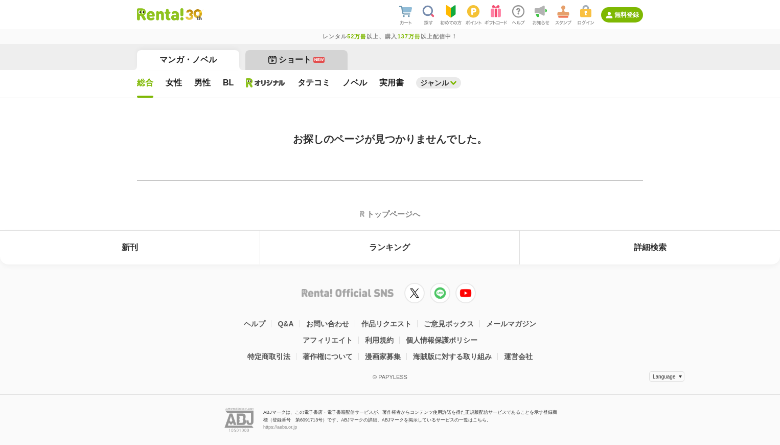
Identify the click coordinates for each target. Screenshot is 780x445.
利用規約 (379, 340)
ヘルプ (254, 324)
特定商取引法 (268, 356)
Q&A (285, 324)
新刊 (130, 247)
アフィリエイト (328, 340)
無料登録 (626, 14)
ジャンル (434, 83)
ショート (296, 59)
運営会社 (518, 356)
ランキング (389, 247)
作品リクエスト (386, 324)
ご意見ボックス (449, 324)
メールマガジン (511, 324)
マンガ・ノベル (188, 59)
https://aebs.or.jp (280, 427)
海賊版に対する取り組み (452, 356)
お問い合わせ (327, 324)
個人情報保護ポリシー (441, 340)
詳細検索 (650, 247)
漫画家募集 (383, 356)
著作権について (328, 356)
